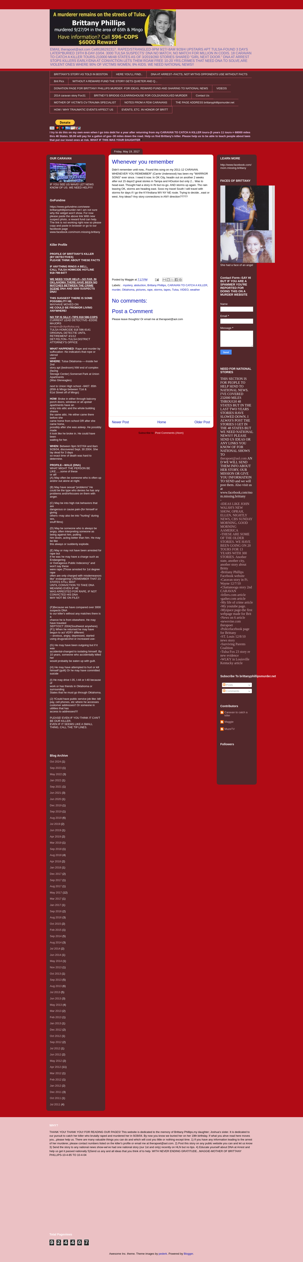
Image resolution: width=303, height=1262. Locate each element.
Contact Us (202, 95)
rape (150, 289)
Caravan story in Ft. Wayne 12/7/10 (234, 581)
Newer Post (120, 422)
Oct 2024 (55, 761)
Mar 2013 (55, 1010)
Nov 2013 (56, 967)
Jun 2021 (55, 792)
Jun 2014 (55, 954)
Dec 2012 (56, 1029)
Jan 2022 (55, 780)
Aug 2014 (56, 942)
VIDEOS (221, 88)
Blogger (188, 1253)
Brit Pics (59, 81)
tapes (167, 289)
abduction (140, 285)
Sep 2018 (56, 849)
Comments (231, 691)
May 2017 (56, 892)
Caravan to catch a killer (236, 714)
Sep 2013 (56, 979)
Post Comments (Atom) (169, 432)
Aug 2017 (56, 886)
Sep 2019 (56, 811)
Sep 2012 (56, 1042)
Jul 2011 (55, 1104)
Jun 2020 (55, 799)
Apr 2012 (55, 1066)
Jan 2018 (55, 867)
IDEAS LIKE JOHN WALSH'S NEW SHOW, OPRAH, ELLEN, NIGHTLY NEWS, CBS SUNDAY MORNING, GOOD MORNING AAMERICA (236, 517)
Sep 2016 (56, 911)
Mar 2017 (55, 898)
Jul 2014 (55, 948)
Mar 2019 (55, 842)
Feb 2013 (55, 1017)
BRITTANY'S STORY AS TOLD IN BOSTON (81, 74)
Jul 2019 (55, 823)
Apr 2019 (55, 836)
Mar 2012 (55, 1073)
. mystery (127, 285)
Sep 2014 (56, 936)
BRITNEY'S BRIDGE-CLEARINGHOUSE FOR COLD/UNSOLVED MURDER (140, 95)
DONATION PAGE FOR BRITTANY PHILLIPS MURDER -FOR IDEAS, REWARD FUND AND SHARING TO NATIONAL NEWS (131, 88)
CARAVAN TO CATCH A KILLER (187, 285)
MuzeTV (230, 728)
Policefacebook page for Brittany (234, 630)
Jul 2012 (55, 1048)
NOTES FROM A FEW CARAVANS (146, 102)
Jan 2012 (55, 1085)
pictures (141, 289)
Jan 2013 (55, 1023)
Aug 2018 (56, 855)
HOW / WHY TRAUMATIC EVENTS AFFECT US (83, 109)
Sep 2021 (56, 786)
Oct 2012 (55, 1036)
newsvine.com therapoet (230, 623)
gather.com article (233, 598)
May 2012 (56, 1060)
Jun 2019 (55, 830)
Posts (228, 684)
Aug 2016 (56, 917)
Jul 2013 (55, 992)
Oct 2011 (55, 1098)
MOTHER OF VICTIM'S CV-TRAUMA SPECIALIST (85, 102)
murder (116, 289)
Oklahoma (128, 289)
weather (195, 289)
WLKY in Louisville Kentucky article (234, 661)
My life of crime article (237, 602)
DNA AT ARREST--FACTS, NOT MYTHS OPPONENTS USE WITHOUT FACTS (199, 74)
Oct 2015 (55, 923)
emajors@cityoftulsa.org (64, 326)
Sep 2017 (56, 880)
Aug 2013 (56, 986)
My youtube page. (233, 606)
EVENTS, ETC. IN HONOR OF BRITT (145, 109)
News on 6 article (233, 617)
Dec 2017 (56, 873)
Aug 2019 (56, 817)
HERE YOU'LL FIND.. (129, 74)
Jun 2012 (55, 1054)
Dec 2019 (56, 805)
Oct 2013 (55, 973)
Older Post (202, 422)
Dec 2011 (56, 1092)
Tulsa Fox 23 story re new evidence (235, 653)
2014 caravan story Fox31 (70, 95)
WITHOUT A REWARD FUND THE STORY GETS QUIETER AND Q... (114, 81)
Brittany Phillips (156, 285)
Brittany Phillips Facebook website (232, 574)
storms (158, 289)
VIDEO (184, 289)
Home (161, 422)
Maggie (229, 721)
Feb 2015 (55, 929)
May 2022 (56, 774)
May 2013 (56, 1004)
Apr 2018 (55, 861)
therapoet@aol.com (233, 458)
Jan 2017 (55, 905)
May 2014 (56, 961)
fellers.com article (233, 595)
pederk (163, 1253)
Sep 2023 (56, 767)
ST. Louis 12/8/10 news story (233, 638)
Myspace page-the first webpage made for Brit (236, 612)
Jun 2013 (55, 998)
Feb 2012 (55, 1079)
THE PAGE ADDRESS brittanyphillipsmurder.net (205, 102)
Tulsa (175, 289)
